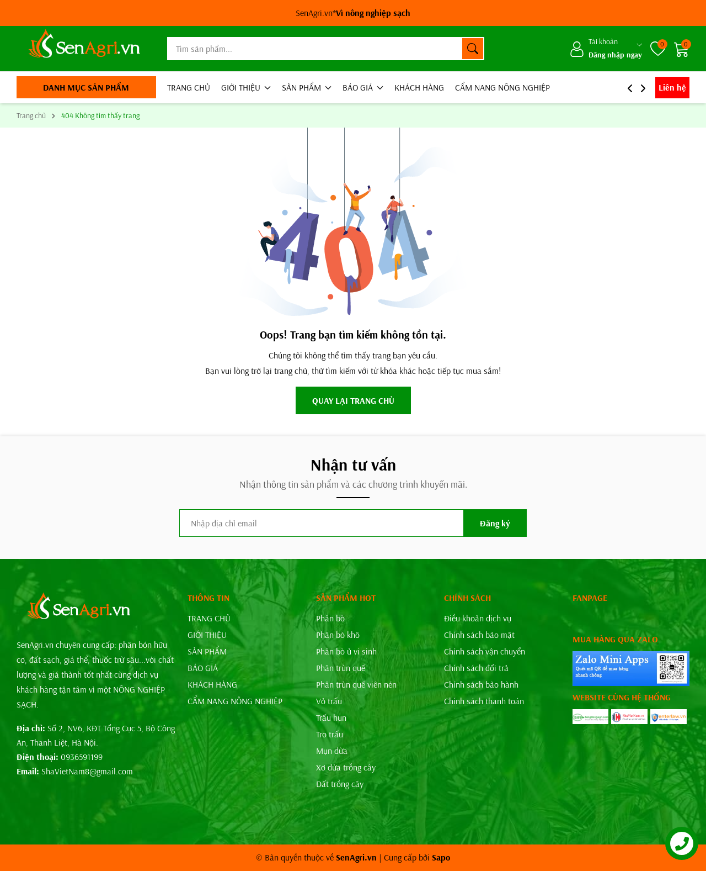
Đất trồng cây (339, 783)
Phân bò (330, 618)
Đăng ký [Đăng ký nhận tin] (495, 523)
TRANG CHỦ (188, 87)
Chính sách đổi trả (476, 667)
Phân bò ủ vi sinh (346, 651)
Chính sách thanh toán (484, 700)
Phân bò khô (338, 634)
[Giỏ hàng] (681, 49)
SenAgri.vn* (353, 12)
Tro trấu (329, 734)
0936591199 (82, 756)
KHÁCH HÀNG (419, 87)
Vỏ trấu (329, 700)
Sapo (441, 857)
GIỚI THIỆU (246, 87)
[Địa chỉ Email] (353, 523)
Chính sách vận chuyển (484, 651)
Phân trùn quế (340, 667)
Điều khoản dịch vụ (477, 618)
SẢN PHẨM (306, 87)
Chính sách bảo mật (479, 634)
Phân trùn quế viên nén (356, 684)
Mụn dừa (331, 750)
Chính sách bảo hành (481, 684)
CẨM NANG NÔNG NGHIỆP (502, 87)
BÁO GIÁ (363, 87)
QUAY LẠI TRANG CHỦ (353, 400)
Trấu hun (331, 717)
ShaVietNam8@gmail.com (87, 771)
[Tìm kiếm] (472, 48)
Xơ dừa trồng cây (346, 767)
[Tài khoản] (605, 48)
